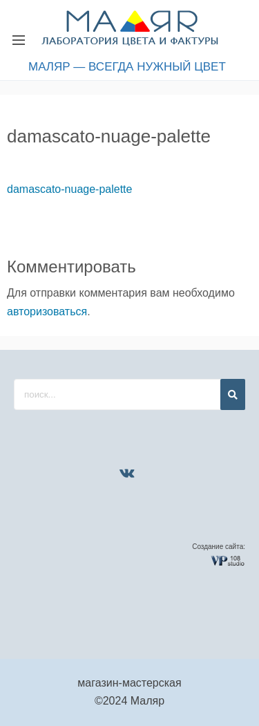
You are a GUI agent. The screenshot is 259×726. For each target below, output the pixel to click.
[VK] (127, 472)
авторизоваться (47, 311)
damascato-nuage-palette (69, 189)
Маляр (147, 701)
